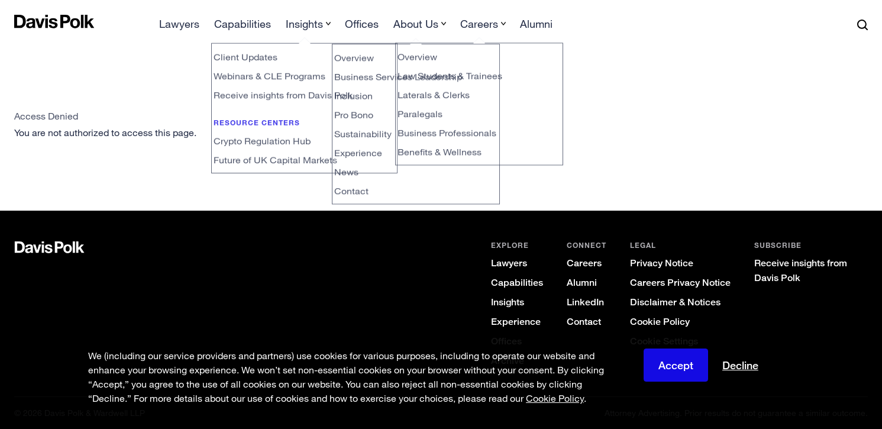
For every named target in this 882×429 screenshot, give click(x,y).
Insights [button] (304, 23)
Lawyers (179, 23)
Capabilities (242, 23)
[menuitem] (179, 27)
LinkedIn (585, 302)
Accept (675, 373)
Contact (584, 321)
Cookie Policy (660, 321)
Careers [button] (479, 23)
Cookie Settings (664, 341)
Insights (507, 302)
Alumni (536, 23)
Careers (584, 263)
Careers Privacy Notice (680, 282)
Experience (516, 321)
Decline (740, 373)
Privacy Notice (661, 263)
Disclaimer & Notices (675, 302)
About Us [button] (415, 23)
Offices (362, 23)
